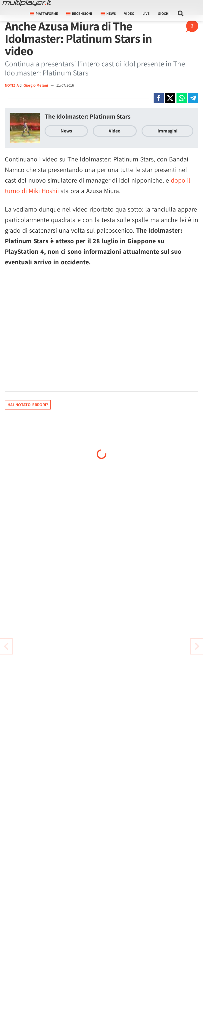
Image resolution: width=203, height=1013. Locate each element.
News (66, 131)
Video (129, 13)
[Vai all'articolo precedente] (197, 646)
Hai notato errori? (28, 404)
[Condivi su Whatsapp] (181, 98)
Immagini (167, 131)
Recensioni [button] (79, 13)
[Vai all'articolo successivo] (6, 646)
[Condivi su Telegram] (193, 98)
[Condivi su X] (170, 98)
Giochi (164, 13)
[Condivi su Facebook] (159, 98)
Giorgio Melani (36, 85)
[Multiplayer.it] (26, 3)
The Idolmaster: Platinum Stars (87, 116)
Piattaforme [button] (44, 13)
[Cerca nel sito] (181, 13)
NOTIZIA (12, 85)
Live (146, 13)
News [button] (108, 13)
